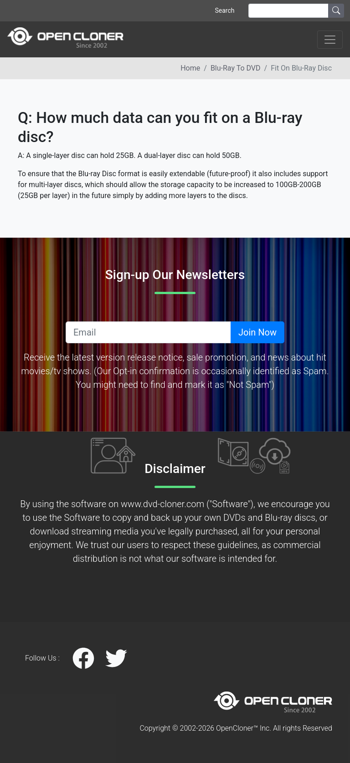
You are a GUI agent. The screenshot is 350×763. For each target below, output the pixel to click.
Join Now (257, 332)
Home (190, 68)
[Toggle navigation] (330, 40)
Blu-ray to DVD (236, 68)
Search (224, 10)
